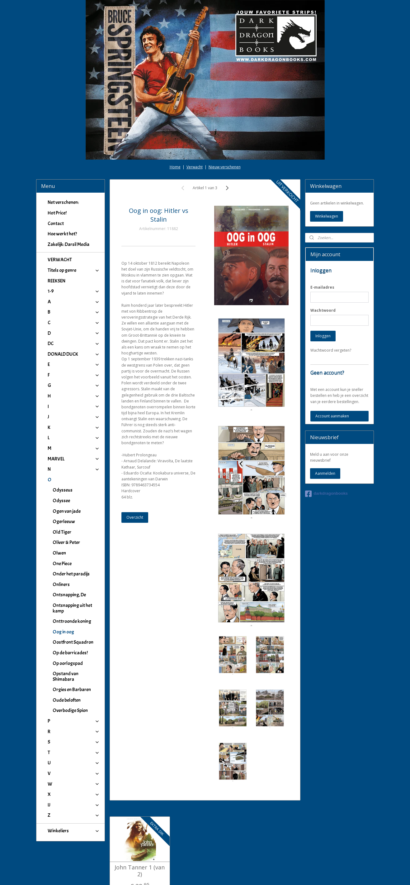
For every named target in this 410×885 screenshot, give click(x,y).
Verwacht (194, 132)
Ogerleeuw (64, 486)
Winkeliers (74, 796)
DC (74, 308)
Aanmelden (325, 438)
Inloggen (323, 301)
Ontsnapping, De (69, 560)
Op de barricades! (70, 618)
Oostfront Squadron (73, 607)
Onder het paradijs (71, 539)
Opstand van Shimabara (65, 641)
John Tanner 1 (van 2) (140, 836)
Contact (56, 188)
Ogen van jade (67, 476)
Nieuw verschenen (225, 132)
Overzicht (134, 482)
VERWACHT (60, 225)
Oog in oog (63, 597)
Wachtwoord (323, 275)
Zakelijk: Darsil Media (68, 209)
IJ (74, 770)
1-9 (74, 256)
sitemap (185, 873)
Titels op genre (74, 235)
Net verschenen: (63, 167)
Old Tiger (62, 497)
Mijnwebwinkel (277, 873)
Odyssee (61, 466)
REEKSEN (56, 246)
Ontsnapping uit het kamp (72, 573)
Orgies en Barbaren (72, 655)
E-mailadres (322, 252)
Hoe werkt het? (62, 199)
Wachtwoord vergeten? (330, 315)
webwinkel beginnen (222, 873)
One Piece (62, 529)
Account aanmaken (332, 381)
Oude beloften (67, 665)
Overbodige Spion (70, 675)
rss (198, 873)
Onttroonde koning (72, 586)
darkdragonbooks (326, 459)
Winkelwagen (326, 181)
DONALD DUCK (74, 319)
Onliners (61, 549)
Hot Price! (57, 178)
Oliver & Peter (66, 507)
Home (175, 132)
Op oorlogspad (68, 628)
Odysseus (63, 455)
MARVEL (74, 424)
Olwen (59, 518)
